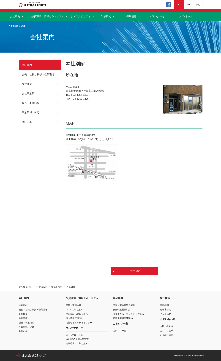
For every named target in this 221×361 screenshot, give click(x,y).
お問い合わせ (166, 326)
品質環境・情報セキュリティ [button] (49, 16)
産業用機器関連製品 (123, 318)
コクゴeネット (184, 16)
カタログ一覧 (119, 330)
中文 (198, 4)
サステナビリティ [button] (83, 16)
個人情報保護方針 (74, 318)
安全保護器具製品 (122, 309)
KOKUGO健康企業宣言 (77, 339)
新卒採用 (164, 305)
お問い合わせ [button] (159, 16)
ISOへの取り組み (74, 309)
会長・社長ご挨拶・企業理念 (38, 74)
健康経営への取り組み (77, 343)
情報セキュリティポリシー (79, 322)
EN (188, 4)
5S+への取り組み (74, 335)
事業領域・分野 (30, 112)
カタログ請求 (166, 330)
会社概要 (27, 84)
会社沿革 (27, 122)
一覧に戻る (134, 271)
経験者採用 (165, 309)
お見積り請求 (166, 335)
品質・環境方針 (73, 305)
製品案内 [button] (108, 16)
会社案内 (27, 65)
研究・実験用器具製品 (124, 305)
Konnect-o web (17, 25)
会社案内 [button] (17, 16)
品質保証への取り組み (77, 314)
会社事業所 (28, 93)
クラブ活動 (165, 314)
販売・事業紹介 (30, 103)
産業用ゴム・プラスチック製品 (128, 314)
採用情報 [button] (133, 16)
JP (179, 4)
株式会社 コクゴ (27, 286)
